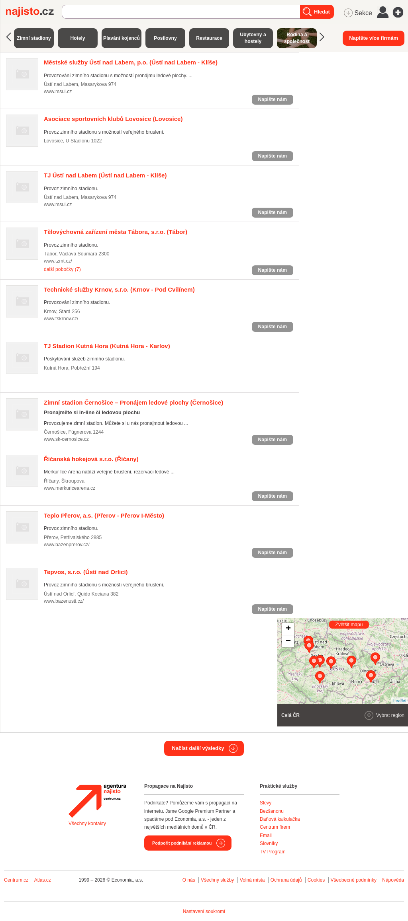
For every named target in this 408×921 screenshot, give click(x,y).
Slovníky (269, 843)
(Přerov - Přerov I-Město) (104, 515)
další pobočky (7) (62, 269)
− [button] (288, 641)
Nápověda (393, 880)
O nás (188, 880)
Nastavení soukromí (204, 911)
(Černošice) (133, 402)
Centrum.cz (16, 880)
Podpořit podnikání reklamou (182, 843)
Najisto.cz (34, 12)
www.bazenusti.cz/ (64, 601)
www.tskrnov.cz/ (61, 318)
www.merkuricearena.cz (69, 488)
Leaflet (399, 700)
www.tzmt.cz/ (58, 261)
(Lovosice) (113, 118)
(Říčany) (91, 459)
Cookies (316, 880)
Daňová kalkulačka (280, 819)
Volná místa (252, 880)
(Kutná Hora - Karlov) (107, 346)
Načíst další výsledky (198, 748)
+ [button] (288, 629)
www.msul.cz (58, 91)
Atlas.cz (42, 880)
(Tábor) (115, 231)
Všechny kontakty (87, 823)
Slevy (265, 803)
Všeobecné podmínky (354, 880)
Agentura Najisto (97, 801)
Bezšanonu (272, 811)
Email (266, 835)
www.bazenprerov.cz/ (67, 544)
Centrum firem (275, 827)
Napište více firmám (373, 38)
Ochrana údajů (286, 880)
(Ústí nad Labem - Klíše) (131, 62)
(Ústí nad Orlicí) (86, 572)
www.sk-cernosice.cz (66, 439)
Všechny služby (218, 880)
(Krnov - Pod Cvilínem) (119, 289)
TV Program (273, 852)
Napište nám (272, 99)
